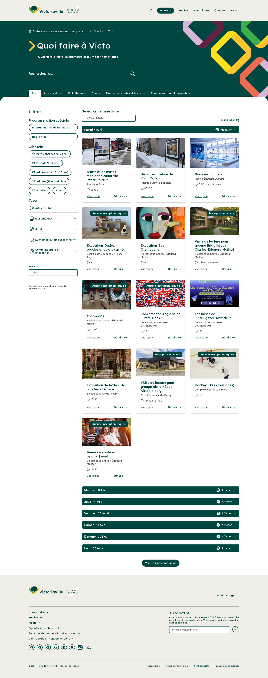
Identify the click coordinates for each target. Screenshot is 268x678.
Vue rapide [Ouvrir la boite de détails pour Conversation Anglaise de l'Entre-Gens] (147, 337)
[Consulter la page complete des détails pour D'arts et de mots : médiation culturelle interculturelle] (107, 182)
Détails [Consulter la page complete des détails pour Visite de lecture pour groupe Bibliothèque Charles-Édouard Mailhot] (228, 269)
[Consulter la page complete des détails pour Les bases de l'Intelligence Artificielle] (215, 324)
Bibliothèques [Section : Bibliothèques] (77, 93)
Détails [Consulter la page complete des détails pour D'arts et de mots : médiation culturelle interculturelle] (120, 196)
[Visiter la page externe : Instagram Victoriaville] (56, 647)
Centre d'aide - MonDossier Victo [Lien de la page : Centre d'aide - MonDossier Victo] (51, 638)
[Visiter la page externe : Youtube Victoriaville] (72, 647)
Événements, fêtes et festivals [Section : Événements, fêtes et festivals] (125, 93)
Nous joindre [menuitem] (201, 10)
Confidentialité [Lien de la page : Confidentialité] (201, 666)
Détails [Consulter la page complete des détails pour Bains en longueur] (228, 196)
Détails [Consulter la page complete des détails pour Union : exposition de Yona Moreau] (174, 196)
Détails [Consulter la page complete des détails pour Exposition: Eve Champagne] (174, 269)
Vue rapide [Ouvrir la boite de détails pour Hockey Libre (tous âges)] (201, 407)
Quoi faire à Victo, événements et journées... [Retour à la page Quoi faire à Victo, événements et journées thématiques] (62, 31)
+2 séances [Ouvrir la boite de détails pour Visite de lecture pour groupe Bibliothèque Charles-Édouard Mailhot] (213, 262)
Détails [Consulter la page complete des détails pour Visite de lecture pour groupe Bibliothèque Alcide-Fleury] (174, 407)
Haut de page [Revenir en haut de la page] (227, 595)
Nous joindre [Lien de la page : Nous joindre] (38, 612)
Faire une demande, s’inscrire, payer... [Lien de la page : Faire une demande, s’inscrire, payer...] (54, 633)
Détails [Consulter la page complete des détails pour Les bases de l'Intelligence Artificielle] (228, 337)
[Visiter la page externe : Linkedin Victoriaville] (64, 647)
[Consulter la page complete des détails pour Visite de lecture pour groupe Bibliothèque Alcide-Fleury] (161, 393)
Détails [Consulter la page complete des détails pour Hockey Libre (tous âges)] (228, 407)
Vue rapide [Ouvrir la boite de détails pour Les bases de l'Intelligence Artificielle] (201, 337)
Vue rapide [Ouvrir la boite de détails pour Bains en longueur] (201, 196)
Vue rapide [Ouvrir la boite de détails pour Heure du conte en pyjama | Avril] (93, 475)
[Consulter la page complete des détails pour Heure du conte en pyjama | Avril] (107, 462)
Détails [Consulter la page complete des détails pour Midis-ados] (120, 337)
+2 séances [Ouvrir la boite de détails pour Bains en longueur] (214, 184)
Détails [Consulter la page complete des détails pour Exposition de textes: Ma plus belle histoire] (120, 407)
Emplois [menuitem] (183, 10)
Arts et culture (53, 208)
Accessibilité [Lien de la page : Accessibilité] (154, 666)
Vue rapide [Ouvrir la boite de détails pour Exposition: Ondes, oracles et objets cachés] (93, 269)
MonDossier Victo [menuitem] (226, 10)
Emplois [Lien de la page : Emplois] (35, 617)
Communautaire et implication (53, 251)
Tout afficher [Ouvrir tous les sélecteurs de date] (230, 120)
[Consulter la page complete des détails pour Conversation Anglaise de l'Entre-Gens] (161, 324)
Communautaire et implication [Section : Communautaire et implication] (170, 93)
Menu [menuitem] (165, 10)
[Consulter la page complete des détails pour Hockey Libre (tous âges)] (215, 391)
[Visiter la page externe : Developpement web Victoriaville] (88, 647)
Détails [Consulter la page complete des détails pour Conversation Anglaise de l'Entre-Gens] (174, 337)
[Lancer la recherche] (132, 73)
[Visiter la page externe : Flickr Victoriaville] (80, 647)
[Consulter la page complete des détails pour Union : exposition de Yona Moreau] (161, 182)
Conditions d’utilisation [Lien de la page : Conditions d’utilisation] (227, 666)
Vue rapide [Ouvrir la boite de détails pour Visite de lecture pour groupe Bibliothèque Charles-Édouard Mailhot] (201, 269)
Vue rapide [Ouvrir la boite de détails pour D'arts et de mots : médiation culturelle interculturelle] (93, 196)
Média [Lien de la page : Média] (34, 622)
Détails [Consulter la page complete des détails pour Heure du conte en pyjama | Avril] (120, 475)
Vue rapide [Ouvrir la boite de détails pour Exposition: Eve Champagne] (147, 269)
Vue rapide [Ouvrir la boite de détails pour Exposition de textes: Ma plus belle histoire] (93, 407)
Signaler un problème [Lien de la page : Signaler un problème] (44, 628)
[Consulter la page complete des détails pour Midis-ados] (107, 324)
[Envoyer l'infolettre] (235, 629)
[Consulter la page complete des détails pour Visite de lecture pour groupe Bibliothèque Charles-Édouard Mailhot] (215, 253)
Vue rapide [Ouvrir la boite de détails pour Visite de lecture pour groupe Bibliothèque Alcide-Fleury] (147, 407)
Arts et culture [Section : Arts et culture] (53, 93)
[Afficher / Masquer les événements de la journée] (229, 129)
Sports (53, 229)
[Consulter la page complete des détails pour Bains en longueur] (215, 180)
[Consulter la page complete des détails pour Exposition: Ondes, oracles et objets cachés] (107, 255)
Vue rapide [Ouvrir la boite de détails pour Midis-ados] (93, 337)
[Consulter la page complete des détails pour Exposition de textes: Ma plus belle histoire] (107, 393)
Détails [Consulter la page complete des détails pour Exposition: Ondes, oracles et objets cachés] (120, 269)
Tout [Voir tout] (35, 93)
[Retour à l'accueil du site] (31, 31)
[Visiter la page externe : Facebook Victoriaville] (32, 647)
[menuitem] (54, 10)
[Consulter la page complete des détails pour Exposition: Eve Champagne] (161, 255)
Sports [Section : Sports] (96, 93)
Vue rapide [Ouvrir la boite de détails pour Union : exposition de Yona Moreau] (147, 196)
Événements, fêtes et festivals (53, 240)
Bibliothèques (53, 219)
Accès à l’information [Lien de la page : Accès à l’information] (177, 666)
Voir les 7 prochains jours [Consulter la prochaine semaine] (160, 563)
